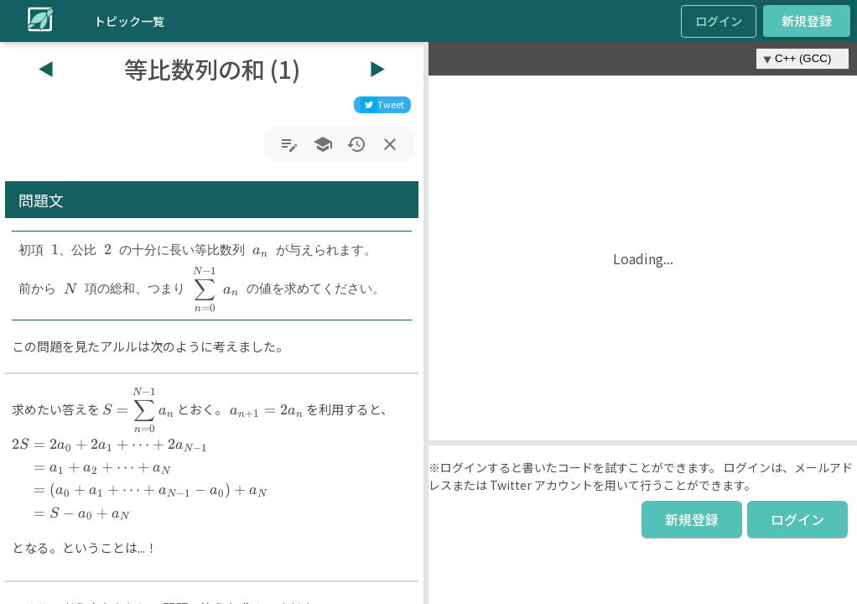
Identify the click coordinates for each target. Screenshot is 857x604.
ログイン (718, 21)
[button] (425, 323)
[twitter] (382, 104)
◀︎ (46, 68)
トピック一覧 (129, 21)
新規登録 (806, 21)
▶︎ (377, 68)
